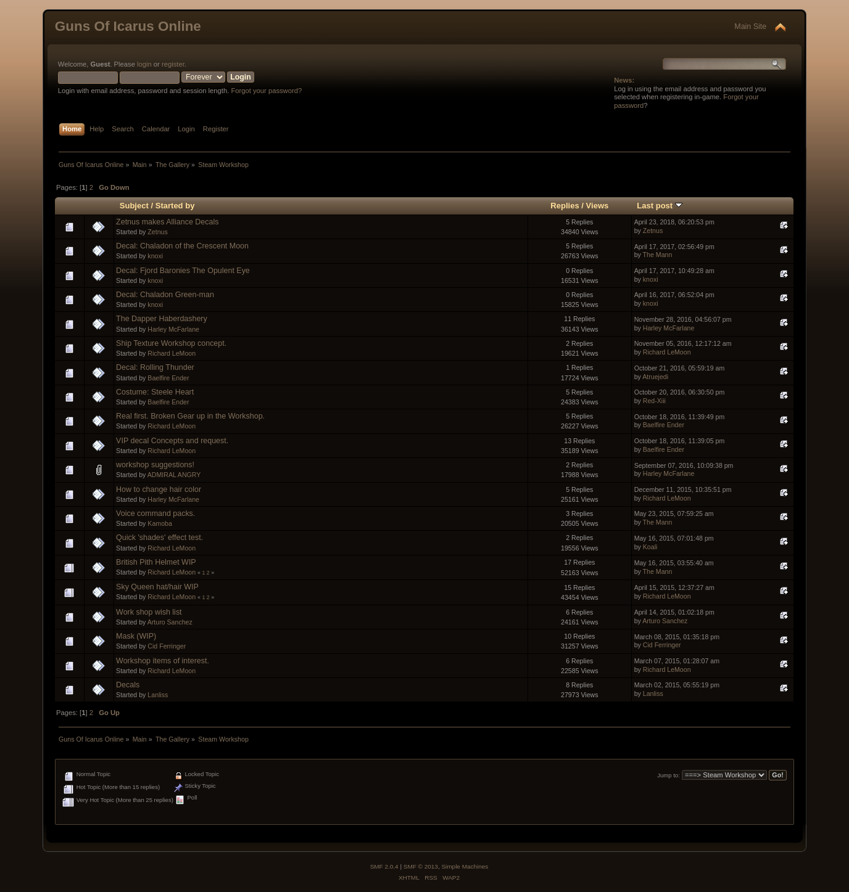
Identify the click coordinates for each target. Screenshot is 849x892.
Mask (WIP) (136, 636)
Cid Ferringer (166, 646)
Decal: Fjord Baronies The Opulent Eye (183, 270)
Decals (127, 685)
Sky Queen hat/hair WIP (157, 587)
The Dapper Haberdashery (161, 318)
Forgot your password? (266, 90)
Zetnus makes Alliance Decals (167, 222)
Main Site (750, 26)
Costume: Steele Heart (155, 392)
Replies (564, 205)
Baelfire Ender (168, 378)
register (173, 64)
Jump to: (668, 775)
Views (597, 205)
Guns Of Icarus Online (128, 26)
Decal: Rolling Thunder (155, 367)
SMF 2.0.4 (384, 866)
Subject (134, 205)
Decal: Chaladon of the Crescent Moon (182, 246)
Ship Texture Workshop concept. (171, 343)
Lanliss (157, 694)
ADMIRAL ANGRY (174, 474)
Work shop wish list (148, 612)
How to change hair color (158, 489)
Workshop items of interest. (162, 661)
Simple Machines (464, 866)
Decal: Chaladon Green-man (165, 294)
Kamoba (159, 523)
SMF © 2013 (421, 866)
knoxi (155, 256)
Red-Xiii (654, 400)
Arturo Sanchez (170, 622)
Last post (659, 205)
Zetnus (157, 231)
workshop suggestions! (155, 464)
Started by (175, 205)
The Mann (658, 254)
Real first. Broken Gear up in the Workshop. (190, 416)
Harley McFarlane (173, 329)
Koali (650, 546)
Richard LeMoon (171, 353)
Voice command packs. (155, 513)
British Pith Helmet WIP (156, 562)
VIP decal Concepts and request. (172, 440)
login (144, 64)
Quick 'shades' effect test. (159, 537)
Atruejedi (655, 376)
